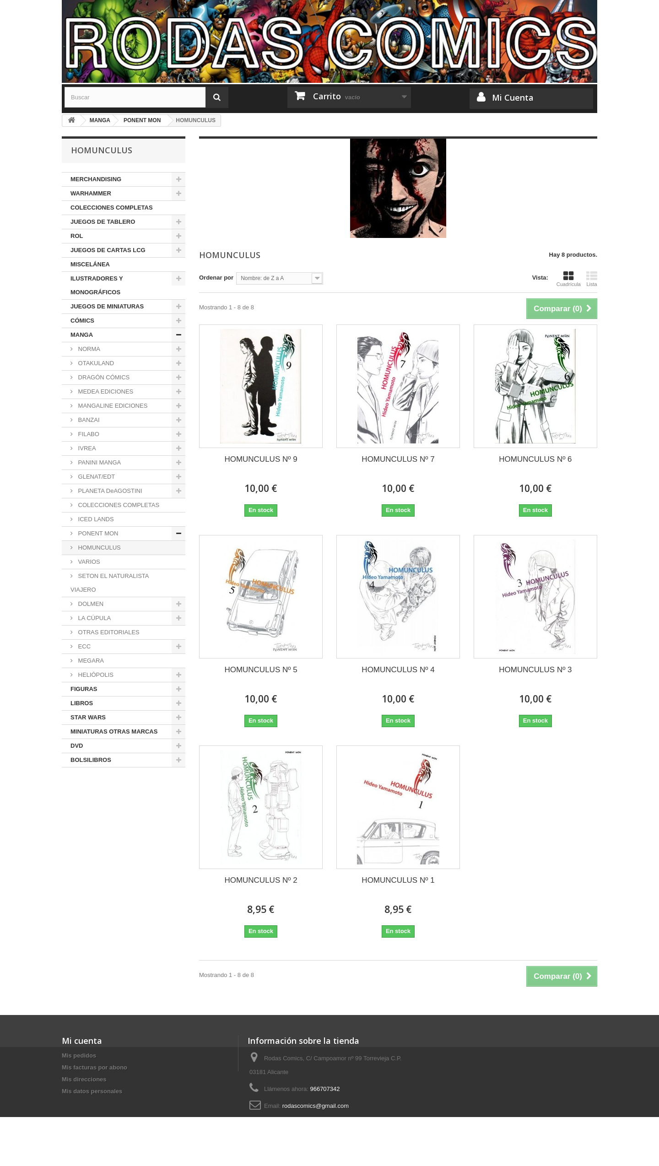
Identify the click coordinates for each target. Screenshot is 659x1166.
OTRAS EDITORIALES (108, 632)
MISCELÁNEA (90, 264)
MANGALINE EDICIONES (111, 405)
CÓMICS (82, 320)
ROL (76, 235)
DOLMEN (89, 603)
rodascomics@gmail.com (315, 1105)
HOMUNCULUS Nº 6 (535, 459)
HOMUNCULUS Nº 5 (260, 669)
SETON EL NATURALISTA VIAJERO (109, 582)
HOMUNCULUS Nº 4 (398, 669)
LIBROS (81, 703)
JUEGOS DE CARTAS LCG (108, 250)
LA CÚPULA (93, 618)
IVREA (86, 448)
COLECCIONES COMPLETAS (111, 207)
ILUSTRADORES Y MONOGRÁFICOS (96, 285)
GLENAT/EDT (95, 476)
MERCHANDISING (95, 179)
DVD (76, 745)
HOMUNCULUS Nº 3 (535, 669)
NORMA (88, 348)
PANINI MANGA (98, 462)
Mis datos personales (92, 1091)
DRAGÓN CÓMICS (103, 377)
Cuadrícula (568, 278)
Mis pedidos (79, 1055)
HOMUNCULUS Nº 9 (260, 459)
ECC (83, 646)
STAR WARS (88, 717)
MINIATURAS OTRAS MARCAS (113, 731)
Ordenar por (216, 277)
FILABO (87, 434)
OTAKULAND (95, 363)
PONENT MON (97, 533)
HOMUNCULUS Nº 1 (398, 880)
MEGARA (90, 660)
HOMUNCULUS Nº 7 (398, 459)
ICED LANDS (95, 519)
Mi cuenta (82, 1040)
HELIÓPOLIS (94, 674)
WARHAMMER (90, 193)
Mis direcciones (84, 1079)
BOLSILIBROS (90, 759)
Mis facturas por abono (94, 1067)
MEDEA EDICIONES (104, 391)
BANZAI (88, 419)
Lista (591, 278)
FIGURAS (83, 689)
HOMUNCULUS (98, 547)
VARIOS (88, 561)
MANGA (81, 334)
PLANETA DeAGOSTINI (109, 490)
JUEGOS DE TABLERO (102, 221)
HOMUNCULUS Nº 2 (260, 880)
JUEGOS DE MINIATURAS (107, 306)
